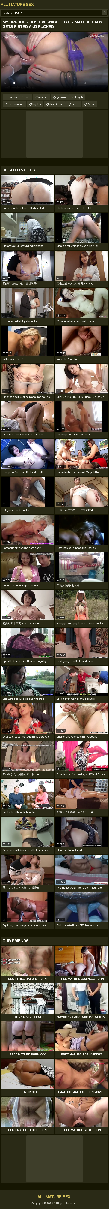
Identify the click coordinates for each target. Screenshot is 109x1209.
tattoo (76, 104)
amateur (43, 97)
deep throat (56, 104)
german (61, 97)
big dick (36, 104)
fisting (91, 104)
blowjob (78, 97)
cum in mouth (16, 104)
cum (27, 97)
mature (12, 97)
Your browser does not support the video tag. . (54, 62)
